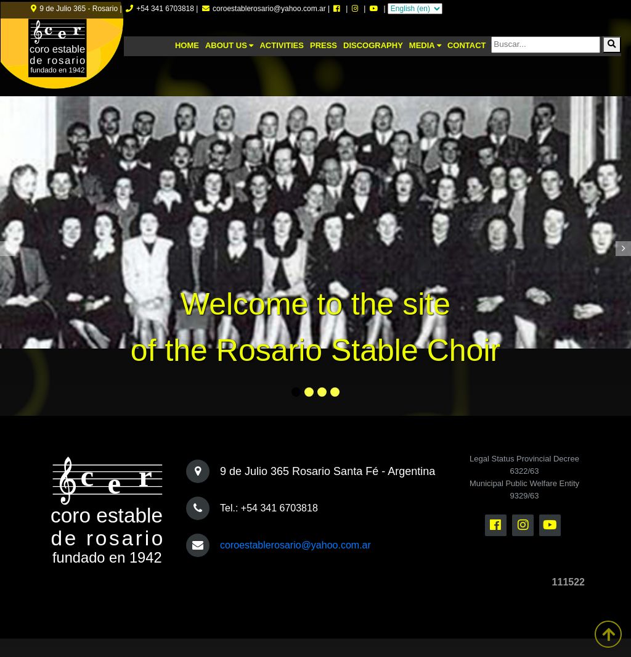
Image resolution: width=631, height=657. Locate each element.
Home (187, 45)
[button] (296, 392)
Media (425, 45)
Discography (373, 45)
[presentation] (7, 248)
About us (229, 45)
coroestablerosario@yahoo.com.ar (295, 545)
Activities (281, 45)
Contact (466, 45)
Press (323, 45)
